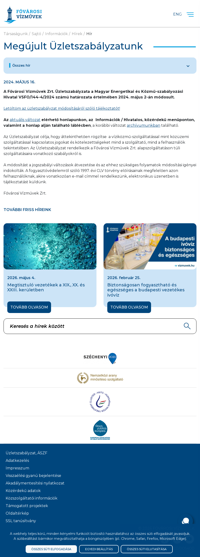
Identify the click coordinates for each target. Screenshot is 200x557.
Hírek (77, 34)
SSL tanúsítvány (21, 521)
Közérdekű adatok (23, 490)
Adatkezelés (17, 460)
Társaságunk (16, 34)
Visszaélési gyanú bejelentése (33, 475)
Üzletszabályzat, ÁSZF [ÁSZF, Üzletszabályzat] (26, 453)
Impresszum (17, 468)
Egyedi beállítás (99, 549)
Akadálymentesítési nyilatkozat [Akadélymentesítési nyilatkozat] (35, 483)
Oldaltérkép (17, 513)
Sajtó (36, 34)
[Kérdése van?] (185, 521)
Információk (56, 34)
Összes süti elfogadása (51, 549)
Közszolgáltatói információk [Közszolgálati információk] (31, 498)
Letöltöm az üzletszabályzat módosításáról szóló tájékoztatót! (62, 108)
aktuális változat (25, 120)
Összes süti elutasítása (147, 549)
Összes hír (21, 65)
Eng (177, 14)
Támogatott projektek (27, 506)
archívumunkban (143, 125)
